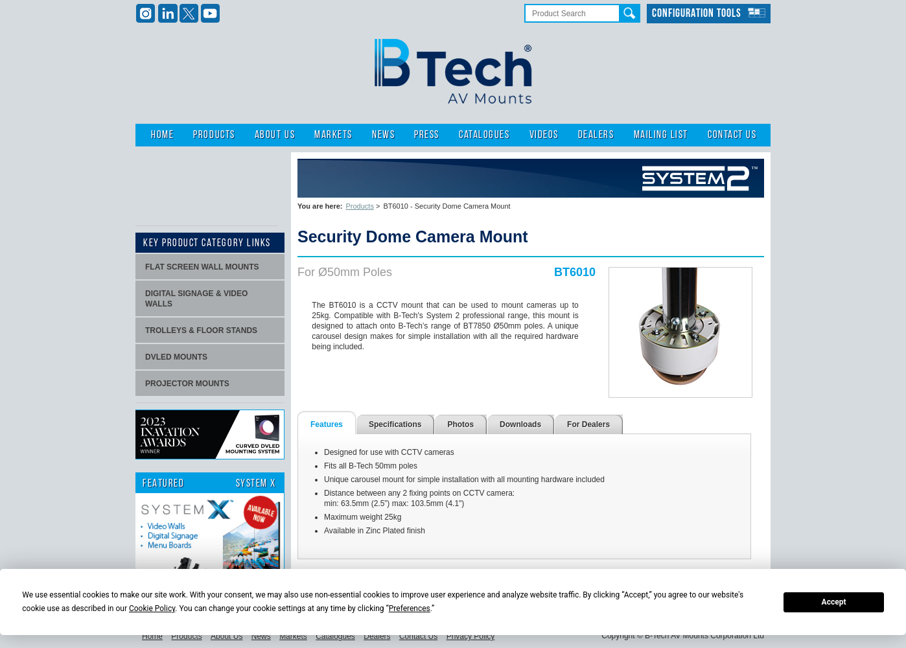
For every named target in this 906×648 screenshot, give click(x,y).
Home (162, 135)
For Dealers (588, 424)
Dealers (596, 135)
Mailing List (661, 135)
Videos (544, 135)
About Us (275, 135)
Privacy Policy (471, 636)
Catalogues (484, 135)
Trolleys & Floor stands (201, 330)
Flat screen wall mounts (202, 267)
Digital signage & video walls (196, 298)
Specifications (395, 424)
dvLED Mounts (176, 357)
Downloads (520, 424)
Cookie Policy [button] (152, 608)
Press (426, 135)
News (383, 135)
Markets (333, 135)
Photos (460, 424)
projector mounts (187, 383)
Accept (834, 602)
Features (326, 424)
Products (214, 135)
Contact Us (732, 135)
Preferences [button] (409, 608)
